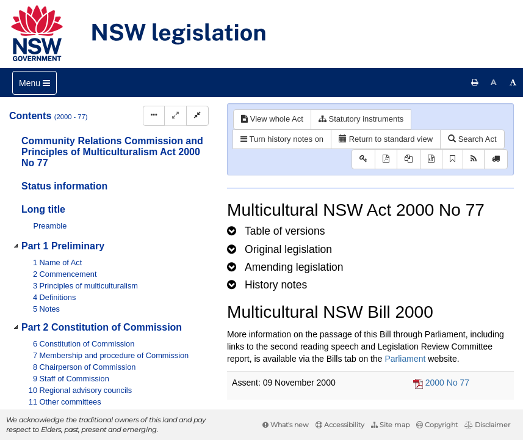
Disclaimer (487, 424)
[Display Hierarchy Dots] (154, 116)
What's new (285, 424)
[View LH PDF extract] (408, 159)
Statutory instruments (361, 118)
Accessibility (340, 424)
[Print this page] (474, 82)
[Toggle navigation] (34, 83)
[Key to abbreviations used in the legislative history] (363, 159)
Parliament (404, 359)
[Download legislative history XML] (431, 159)
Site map (390, 424)
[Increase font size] (513, 82)
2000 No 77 (447, 382)
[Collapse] (197, 116)
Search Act (472, 139)
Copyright (437, 424)
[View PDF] (386, 159)
